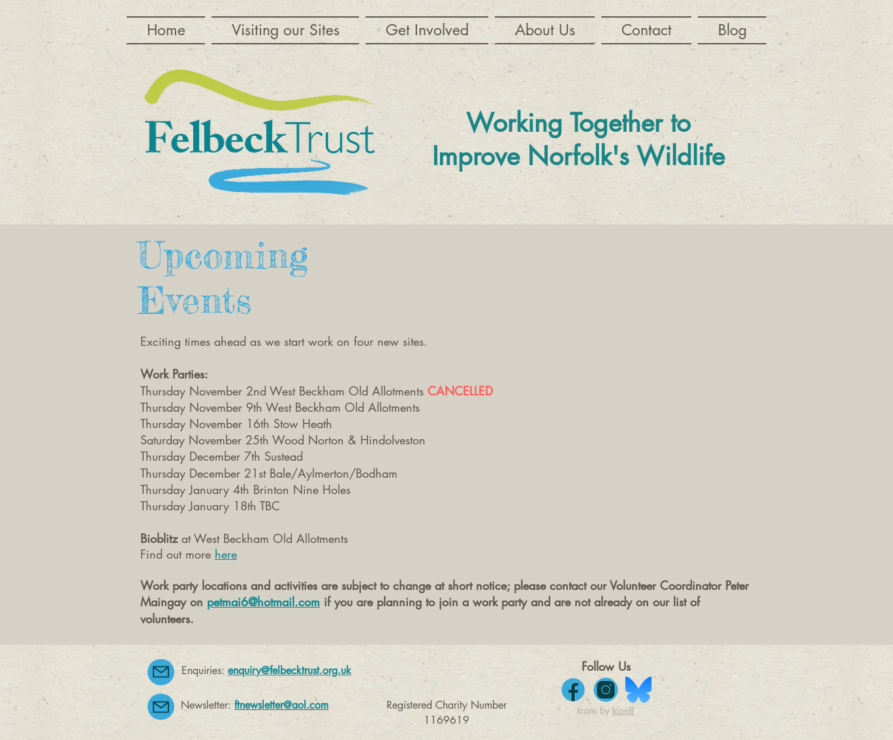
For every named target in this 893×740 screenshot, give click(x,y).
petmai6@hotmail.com (263, 601)
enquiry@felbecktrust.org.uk (289, 670)
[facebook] (573, 690)
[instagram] (606, 690)
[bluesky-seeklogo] (638, 690)
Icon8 (623, 710)
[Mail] (161, 672)
